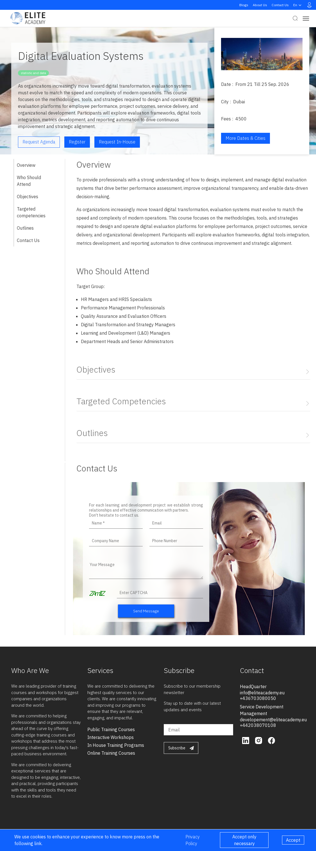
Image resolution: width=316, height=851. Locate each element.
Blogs (243, 5)
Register (77, 142)
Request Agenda (38, 142)
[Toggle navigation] (306, 18)
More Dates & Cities (245, 138)
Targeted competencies (31, 212)
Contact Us (280, 5)
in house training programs (115, 745)
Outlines (25, 228)
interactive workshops (110, 737)
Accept (293, 840)
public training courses (111, 729)
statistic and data (33, 73)
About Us (260, 5)
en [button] (298, 5)
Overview (26, 165)
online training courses (111, 753)
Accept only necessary (244, 840)
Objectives (27, 196)
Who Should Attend (29, 181)
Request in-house (117, 142)
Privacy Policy (192, 840)
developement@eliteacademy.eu (273, 719)
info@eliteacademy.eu (262, 692)
